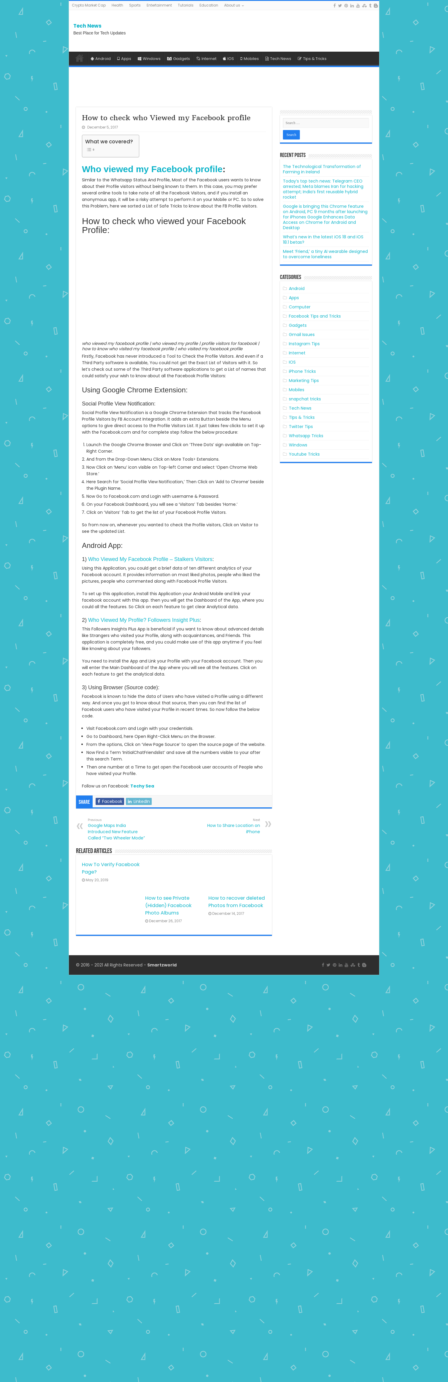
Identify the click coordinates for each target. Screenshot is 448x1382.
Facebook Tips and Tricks (315, 316)
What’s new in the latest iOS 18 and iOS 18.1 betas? (323, 239)
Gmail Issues (302, 334)
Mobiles (249, 58)
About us (232, 5)
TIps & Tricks (302, 417)
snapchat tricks (305, 399)
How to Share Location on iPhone (229, 826)
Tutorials (186, 5)
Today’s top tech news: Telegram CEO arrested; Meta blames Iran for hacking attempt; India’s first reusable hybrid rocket (323, 189)
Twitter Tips (301, 427)
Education (209, 5)
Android (101, 58)
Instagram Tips (304, 344)
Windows (149, 58)
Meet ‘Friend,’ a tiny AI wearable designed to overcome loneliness (325, 254)
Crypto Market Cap (89, 5)
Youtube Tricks (304, 454)
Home (79, 58)
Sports (135, 5)
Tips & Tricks (312, 58)
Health (117, 5)
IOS (228, 58)
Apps (124, 58)
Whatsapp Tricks (306, 436)
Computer (300, 307)
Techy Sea (142, 786)
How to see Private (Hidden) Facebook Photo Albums (168, 905)
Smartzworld (162, 1372)
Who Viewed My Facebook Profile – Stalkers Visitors (150, 559)
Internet (206, 58)
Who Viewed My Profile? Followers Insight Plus (144, 620)
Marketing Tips (304, 380)
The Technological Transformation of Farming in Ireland (322, 169)
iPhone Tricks (302, 371)
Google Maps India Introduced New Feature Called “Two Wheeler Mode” (118, 829)
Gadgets (178, 58)
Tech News (87, 25)
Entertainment (159, 5)
